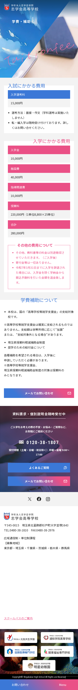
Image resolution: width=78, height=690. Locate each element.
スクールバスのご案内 (18, 618)
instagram (48, 499)
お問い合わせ (20, 685)
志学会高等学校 (44, 7)
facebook (39, 499)
